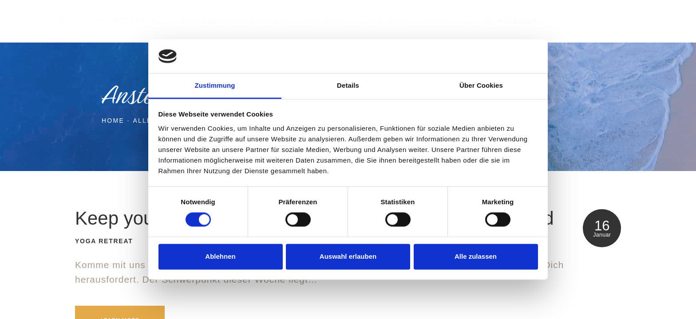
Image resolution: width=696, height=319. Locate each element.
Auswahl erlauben (348, 256)
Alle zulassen (476, 256)
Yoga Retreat (104, 241)
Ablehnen (220, 256)
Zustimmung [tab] (215, 85)
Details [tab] (348, 85)
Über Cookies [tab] (481, 85)
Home (113, 120)
